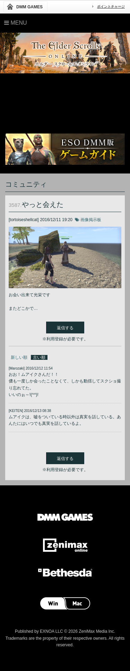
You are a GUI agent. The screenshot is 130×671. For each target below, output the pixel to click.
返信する (65, 327)
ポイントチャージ (111, 6)
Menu (15, 23)
